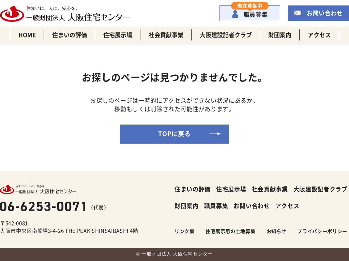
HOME (27, 34)
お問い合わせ (325, 13)
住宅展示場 (117, 34)
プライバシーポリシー (322, 231)
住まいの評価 (69, 34)
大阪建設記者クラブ (226, 34)
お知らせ (277, 231)
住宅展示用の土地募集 (231, 231)
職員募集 (250, 11)
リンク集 (184, 231)
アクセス (319, 34)
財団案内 (279, 34)
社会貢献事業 (166, 34)
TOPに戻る (174, 133)
